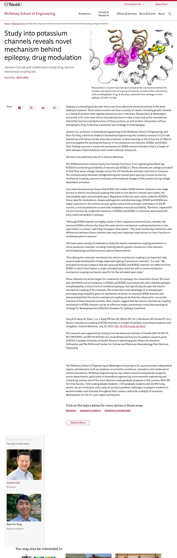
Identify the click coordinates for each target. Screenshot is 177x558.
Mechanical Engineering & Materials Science (84, 533)
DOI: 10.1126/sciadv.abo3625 (73, 327)
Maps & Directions (139, 528)
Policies (51, 548)
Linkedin (102, 108)
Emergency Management (143, 520)
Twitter (81, 108)
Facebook (62, 108)
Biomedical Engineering (61, 405)
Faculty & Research (103, 14)
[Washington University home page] (13, 4)
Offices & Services (127, 14)
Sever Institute (68, 537)
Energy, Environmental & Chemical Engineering (85, 528)
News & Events (147, 14)
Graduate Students (34, 405)
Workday (134, 537)
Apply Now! (161, 4)
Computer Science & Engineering (78, 516)
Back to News (22, 416)
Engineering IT (137, 524)
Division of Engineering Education (78, 520)
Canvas (133, 511)
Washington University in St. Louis (22, 511)
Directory (134, 516)
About (161, 14)
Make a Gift (135, 533)
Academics (85, 14)
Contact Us (10, 531)
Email (121, 108)
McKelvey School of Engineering (29, 14)
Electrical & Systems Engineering (78, 524)
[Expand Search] (170, 14)
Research (15, 405)
